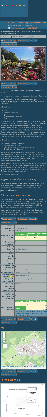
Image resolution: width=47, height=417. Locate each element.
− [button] (4, 304)
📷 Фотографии (6, 41)
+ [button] (4, 301)
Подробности (22, 41)
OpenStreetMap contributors (13, 334)
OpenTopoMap (9, 336)
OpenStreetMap (33, 334)
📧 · (23, 28)
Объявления (5, 44)
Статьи (14, 44)
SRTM (39, 334)
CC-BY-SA (15, 336)
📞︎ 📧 (34, 41)
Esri (22, 334)
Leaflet (3, 334)
